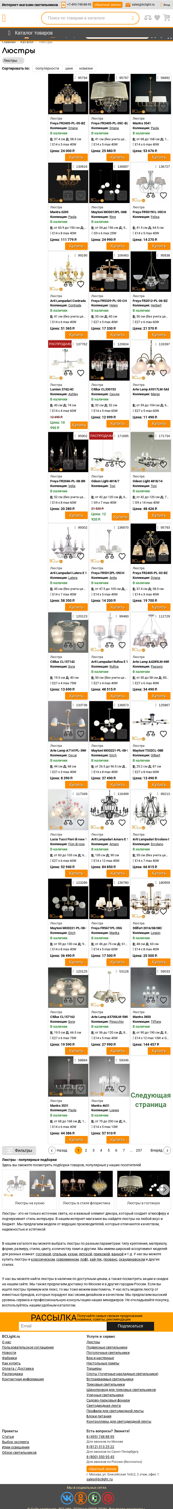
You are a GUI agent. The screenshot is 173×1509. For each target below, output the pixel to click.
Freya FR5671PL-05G (106, 928)
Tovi (112, 486)
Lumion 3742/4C (62, 389)
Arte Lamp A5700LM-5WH (110, 1017)
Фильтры (19, 1150)
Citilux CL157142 (62, 662)
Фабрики (9, 1358)
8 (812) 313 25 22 (100, 1447)
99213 (163, 794)
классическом (43, 1259)
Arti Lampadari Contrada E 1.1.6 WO (76, 301)
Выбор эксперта (15, 1442)
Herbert (156, 305)
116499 (121, 794)
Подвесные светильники (106, 1347)
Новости (9, 1353)
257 (139, 1150)
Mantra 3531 (59, 1105)
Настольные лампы (102, 1363)
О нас (6, 1342)
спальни (59, 1254)
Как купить (11, 1363)
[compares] (68, 107)
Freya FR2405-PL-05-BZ (67, 123)
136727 (162, 166)
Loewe (114, 1110)
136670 (121, 527)
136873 (121, 705)
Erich (113, 755)
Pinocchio (116, 1021)
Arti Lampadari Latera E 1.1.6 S (72, 573)
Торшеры (94, 1368)
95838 (163, 255)
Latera (72, 578)
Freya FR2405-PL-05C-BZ (110, 123)
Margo (155, 394)
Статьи (8, 1437)
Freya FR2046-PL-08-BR (67, 481)
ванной (117, 1254)
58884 (80, 1060)
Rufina (114, 666)
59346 (122, 1060)
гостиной (43, 1254)
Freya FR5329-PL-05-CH (109, 301)
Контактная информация (23, 1379)
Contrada (74, 305)
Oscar (72, 755)
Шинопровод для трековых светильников (121, 1390)
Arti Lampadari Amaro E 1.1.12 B (114, 839)
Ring (112, 217)
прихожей (102, 1254)
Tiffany (156, 1021)
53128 (122, 971)
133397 (162, 344)
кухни (72, 1254)
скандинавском (132, 1259)
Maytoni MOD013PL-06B (109, 212)
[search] (132, 18)
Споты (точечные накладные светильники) (122, 1374)
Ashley (73, 394)
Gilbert (155, 755)
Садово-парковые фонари (108, 1400)
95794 (80, 78)
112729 (162, 616)
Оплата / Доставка (18, 1368)
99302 (80, 527)
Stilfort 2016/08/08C (147, 928)
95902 (80, 436)
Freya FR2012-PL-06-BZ (150, 301)
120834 (121, 344)
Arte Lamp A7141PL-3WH (68, 750)
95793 (163, 527)
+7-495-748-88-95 (79, 4)
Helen (113, 305)
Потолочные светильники (108, 1353)
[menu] (29, 33)
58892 (163, 78)
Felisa (155, 217)
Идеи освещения (16, 1447)
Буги (71, 666)
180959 (162, 882)
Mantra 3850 (142, 1017)
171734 (162, 436)
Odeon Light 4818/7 (105, 481)
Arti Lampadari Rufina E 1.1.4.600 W (117, 662)
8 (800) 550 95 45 (100, 1457)
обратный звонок (107, 5)
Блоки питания (98, 1416)
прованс (110, 1259)
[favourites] (81, 107)
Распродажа (12, 1374)
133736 (80, 705)
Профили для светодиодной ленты (115, 1411)
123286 (80, 882)
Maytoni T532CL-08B (148, 750)
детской (85, 1254)
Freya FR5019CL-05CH (149, 212)
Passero (157, 666)
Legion (155, 933)
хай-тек (96, 1259)
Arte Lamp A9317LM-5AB (151, 389)
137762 (80, 344)
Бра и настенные (100, 1358)
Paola (155, 128)
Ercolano (157, 844)
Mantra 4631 (100, 1105)
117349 (80, 794)
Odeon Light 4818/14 (147, 481)
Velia (71, 486)
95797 (122, 78)
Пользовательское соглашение (28, 1347)
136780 (121, 882)
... (131, 1150)
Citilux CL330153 (103, 389)
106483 (121, 255)
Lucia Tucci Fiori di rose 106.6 (71, 839)
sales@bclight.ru (143, 4)
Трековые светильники (105, 1384)
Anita (113, 578)
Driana (73, 128)
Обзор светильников (19, 1452)
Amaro (114, 844)
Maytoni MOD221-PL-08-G (69, 928)
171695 (121, 436)
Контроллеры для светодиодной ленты (118, 1421)
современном (67, 1259)
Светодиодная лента (103, 1406)
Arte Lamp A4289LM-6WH (151, 662)
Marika (114, 933)
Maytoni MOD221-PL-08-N (110, 750)
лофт (84, 1259)
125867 (162, 705)
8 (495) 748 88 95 (100, 1437)
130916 (80, 166)
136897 (121, 166)
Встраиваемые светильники (109, 1379)
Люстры (93, 1342)
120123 (80, 616)
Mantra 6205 (59, 212)
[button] (163, 1189)
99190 (80, 255)
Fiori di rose (76, 844)
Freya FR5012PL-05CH (107, 573)
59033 (163, 971)
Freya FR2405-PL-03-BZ (150, 573)
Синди (114, 394)
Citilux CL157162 (62, 1017)
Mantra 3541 (142, 123)
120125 (80, 971)
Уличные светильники (105, 1395)
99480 (122, 616)
